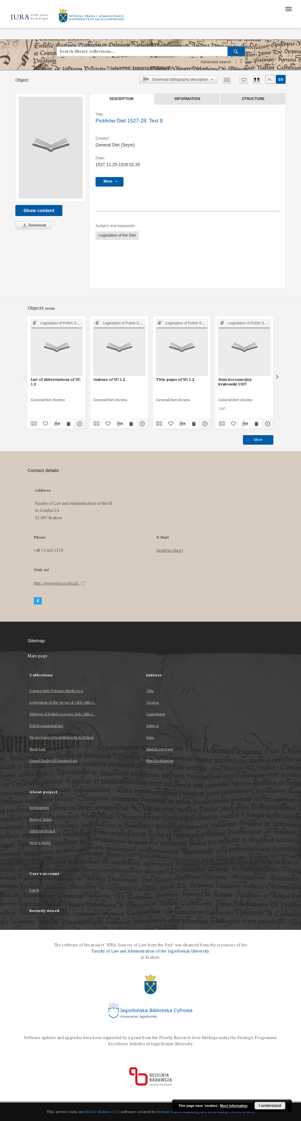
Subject (152, 725)
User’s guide (40, 842)
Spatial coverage (160, 749)
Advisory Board (42, 831)
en (280, 79)
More (258, 440)
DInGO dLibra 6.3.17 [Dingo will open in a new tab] (102, 1111)
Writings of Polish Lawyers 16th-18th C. (62, 714)
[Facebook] (38, 601)
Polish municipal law (46, 725)
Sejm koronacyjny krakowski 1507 (235, 381)
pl (270, 79)
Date (150, 737)
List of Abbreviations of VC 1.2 (55, 381)
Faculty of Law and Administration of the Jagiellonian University (150, 951)
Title (150, 690)
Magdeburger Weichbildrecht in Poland (61, 737)
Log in (34, 890)
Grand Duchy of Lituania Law (53, 760)
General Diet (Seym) (115, 144)
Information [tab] (187, 99)
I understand (270, 1106)
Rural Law (37, 749)
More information (234, 1105)
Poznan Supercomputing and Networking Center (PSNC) (206, 1111)
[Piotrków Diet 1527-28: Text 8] (51, 148)
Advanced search (216, 62)
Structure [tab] (253, 99)
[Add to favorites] (244, 80)
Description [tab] (121, 99)
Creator (152, 702)
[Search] (236, 51)
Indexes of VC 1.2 (109, 379)
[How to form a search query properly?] (241, 62)
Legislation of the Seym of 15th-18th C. (62, 702)
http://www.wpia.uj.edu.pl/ (59, 583)
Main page (38, 656)
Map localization (160, 760)
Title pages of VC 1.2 (175, 379)
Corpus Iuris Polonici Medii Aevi (56, 690)
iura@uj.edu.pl (170, 550)
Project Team (40, 819)
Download (33, 225)
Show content (38, 210)
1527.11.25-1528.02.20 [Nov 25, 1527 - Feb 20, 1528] (118, 164)
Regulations (39, 807)
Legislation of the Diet (117, 235)
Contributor (155, 714)
